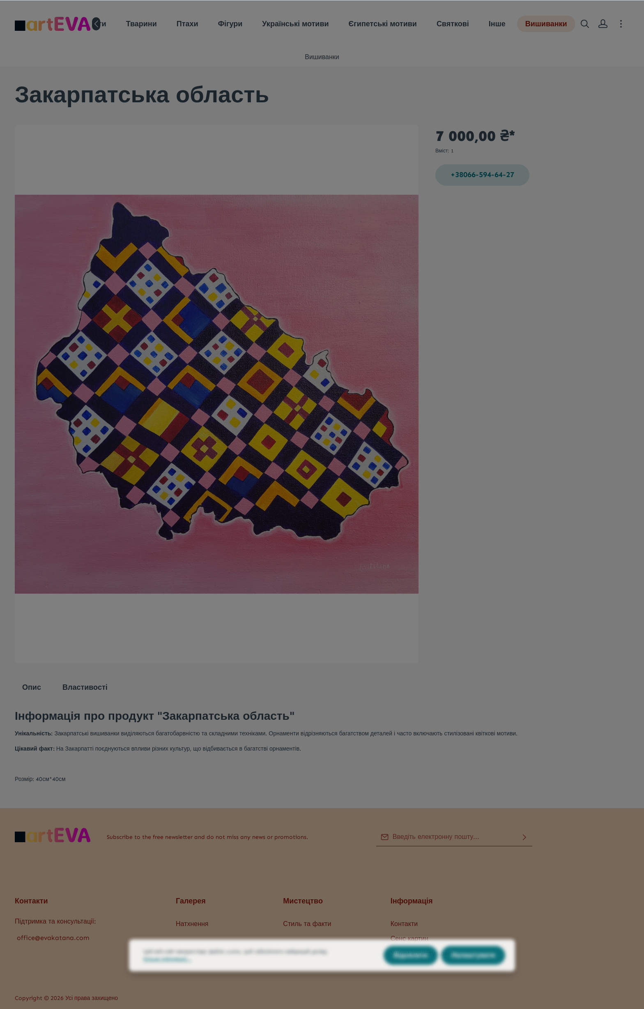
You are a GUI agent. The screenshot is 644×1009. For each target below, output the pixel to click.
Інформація (412, 900)
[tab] (31, 687)
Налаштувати (473, 973)
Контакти (404, 924)
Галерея (191, 900)
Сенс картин (409, 938)
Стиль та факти (307, 924)
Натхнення (192, 924)
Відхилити (411, 973)
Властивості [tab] (85, 687)
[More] (621, 24)
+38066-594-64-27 (482, 174)
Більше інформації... (167, 976)
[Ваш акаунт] (603, 24)
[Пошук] (585, 24)
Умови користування (422, 953)
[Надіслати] (524, 837)
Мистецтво (303, 900)
